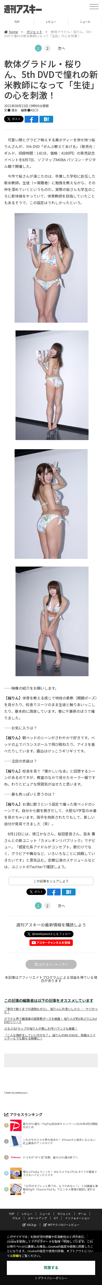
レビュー (51, 22)
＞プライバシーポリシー (51, 1278)
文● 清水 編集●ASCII (21, 110)
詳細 (16, 1256)
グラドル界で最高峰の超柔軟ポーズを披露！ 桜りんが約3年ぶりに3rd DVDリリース (50, 1020)
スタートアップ (37, 1218)
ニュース (85, 22)
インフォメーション (77, 1218)
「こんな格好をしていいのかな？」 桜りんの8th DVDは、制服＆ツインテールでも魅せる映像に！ (50, 1037)
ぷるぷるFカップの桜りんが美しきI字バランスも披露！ (41, 1028)
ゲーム (82, 1214)
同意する (51, 1268)
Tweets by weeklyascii (15, 1092)
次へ (61, 48)
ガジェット (34, 31)
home (11, 31)
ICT (56, 1218)
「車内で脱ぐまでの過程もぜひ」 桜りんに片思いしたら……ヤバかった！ (51, 1010)
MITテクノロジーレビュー (61, 1225)
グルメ (16, 1218)
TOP (17, 22)
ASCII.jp (30, 1225)
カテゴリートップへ (51, 964)
